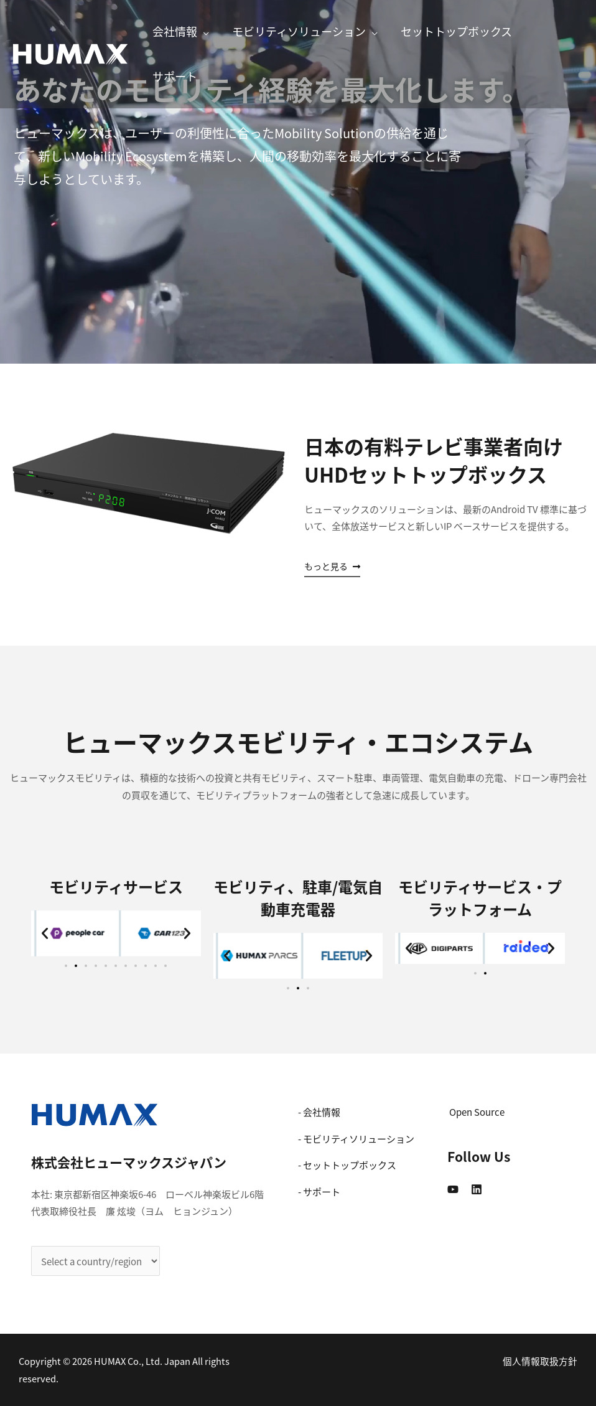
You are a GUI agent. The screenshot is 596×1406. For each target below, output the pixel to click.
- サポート (319, 1191)
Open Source (477, 1111)
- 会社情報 (319, 1111)
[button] (332, 567)
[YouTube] (453, 1189)
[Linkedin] (476, 1189)
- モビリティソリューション (356, 1138)
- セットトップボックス (347, 1164)
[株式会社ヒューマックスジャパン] (70, 52)
